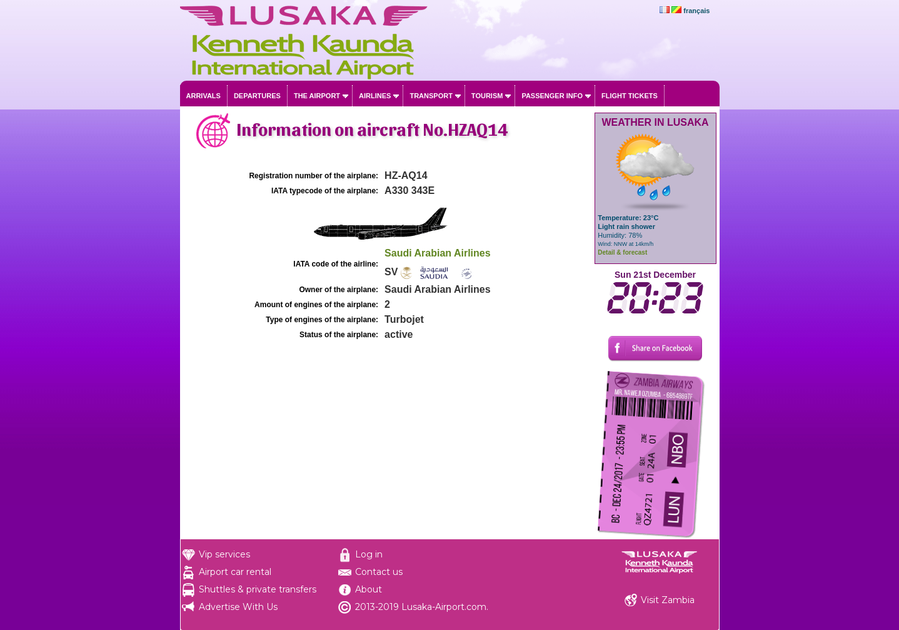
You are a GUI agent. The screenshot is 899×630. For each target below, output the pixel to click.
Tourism (487, 95)
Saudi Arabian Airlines (437, 253)
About (368, 589)
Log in (369, 554)
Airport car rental (235, 571)
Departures (257, 95)
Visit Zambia (668, 600)
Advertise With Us (238, 606)
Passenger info (552, 95)
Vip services (224, 554)
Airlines (375, 95)
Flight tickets (629, 95)
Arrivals (203, 95)
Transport (430, 95)
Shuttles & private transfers (257, 589)
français (696, 10)
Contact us (379, 571)
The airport (317, 95)
